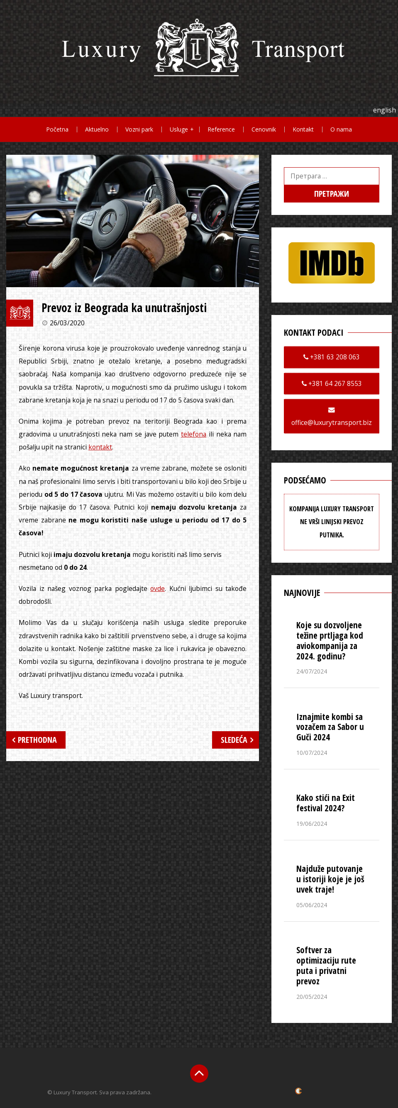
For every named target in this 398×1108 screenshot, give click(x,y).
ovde (157, 588)
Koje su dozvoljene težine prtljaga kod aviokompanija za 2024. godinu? (329, 640)
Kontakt (303, 129)
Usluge (179, 129)
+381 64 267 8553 (334, 383)
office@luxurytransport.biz (331, 422)
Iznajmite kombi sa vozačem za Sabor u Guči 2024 (330, 727)
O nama (341, 129)
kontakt (100, 446)
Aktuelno (97, 129)
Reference (221, 129)
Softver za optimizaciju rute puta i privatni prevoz (326, 965)
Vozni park (139, 129)
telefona (193, 434)
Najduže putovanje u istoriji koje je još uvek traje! (330, 879)
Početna (57, 129)
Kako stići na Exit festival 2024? (325, 803)
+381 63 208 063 (334, 356)
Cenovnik (263, 129)
